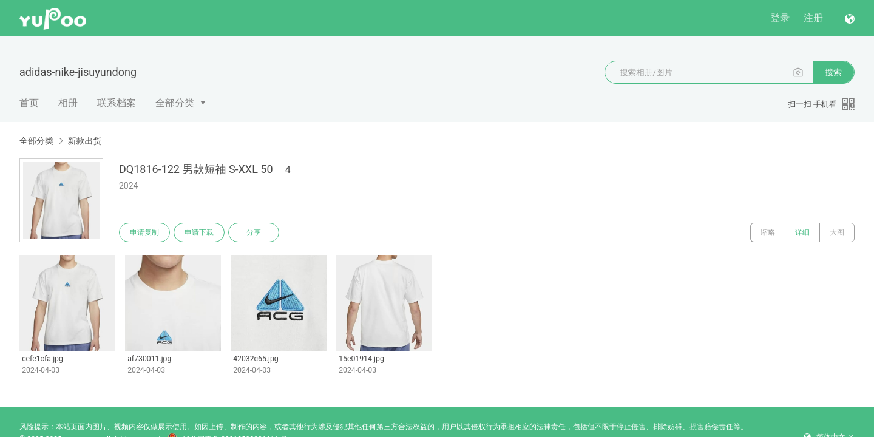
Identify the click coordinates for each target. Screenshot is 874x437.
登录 (780, 18)
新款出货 (84, 141)
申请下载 (199, 232)
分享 (253, 232)
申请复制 (144, 232)
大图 (837, 232)
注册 (813, 18)
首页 (29, 103)
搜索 (833, 72)
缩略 (768, 232)
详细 (802, 232)
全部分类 (174, 103)
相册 (68, 103)
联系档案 (116, 103)
